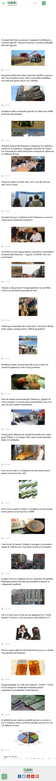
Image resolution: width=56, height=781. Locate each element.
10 (14, 758)
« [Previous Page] (8, 758)
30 (20, 758)
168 (38, 758)
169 (42, 758)
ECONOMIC (7, 70)
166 (30, 758)
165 (26, 758)
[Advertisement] (28, 15)
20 (17, 758)
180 (49, 758)
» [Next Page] (54, 758)
